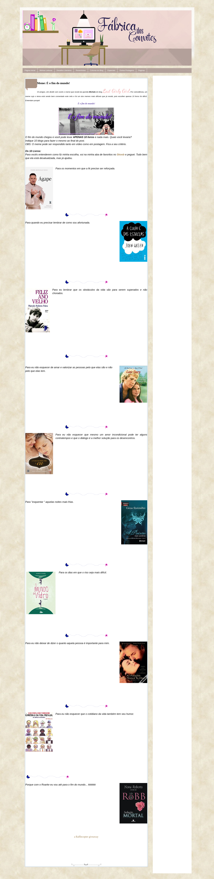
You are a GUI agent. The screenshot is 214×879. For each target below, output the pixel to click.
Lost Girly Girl (116, 91)
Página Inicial (30, 70)
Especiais (111, 70)
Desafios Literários (64, 70)
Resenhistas (81, 70)
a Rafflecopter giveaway (86, 836)
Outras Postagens (127, 70)
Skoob (121, 154)
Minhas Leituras (46, 70)
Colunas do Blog (96, 70)
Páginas (141, 70)
